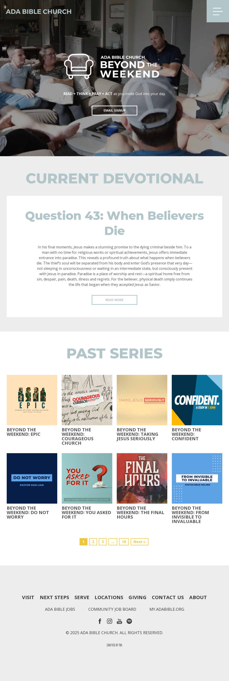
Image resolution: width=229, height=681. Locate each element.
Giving (137, 597)
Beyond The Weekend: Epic (23, 432)
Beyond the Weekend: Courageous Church (77, 436)
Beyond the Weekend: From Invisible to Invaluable (190, 515)
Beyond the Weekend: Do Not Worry (28, 512)
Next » (140, 541)
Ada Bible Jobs (60, 609)
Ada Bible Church (36, 11)
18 (124, 541)
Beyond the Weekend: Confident (186, 434)
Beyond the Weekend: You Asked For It (86, 512)
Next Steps (54, 597)
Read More (114, 300)
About (198, 597)
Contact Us (168, 597)
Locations (109, 597)
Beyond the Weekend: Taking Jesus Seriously (137, 434)
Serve (81, 597)
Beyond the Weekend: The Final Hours (140, 512)
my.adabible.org (166, 609)
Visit (28, 597)
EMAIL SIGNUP (115, 110)
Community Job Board (112, 609)
